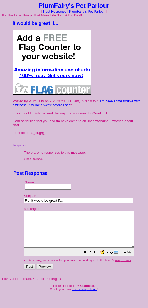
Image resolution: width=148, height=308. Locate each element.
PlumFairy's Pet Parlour (87, 11)
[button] (98, 260)
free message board (84, 296)
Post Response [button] (54, 11)
